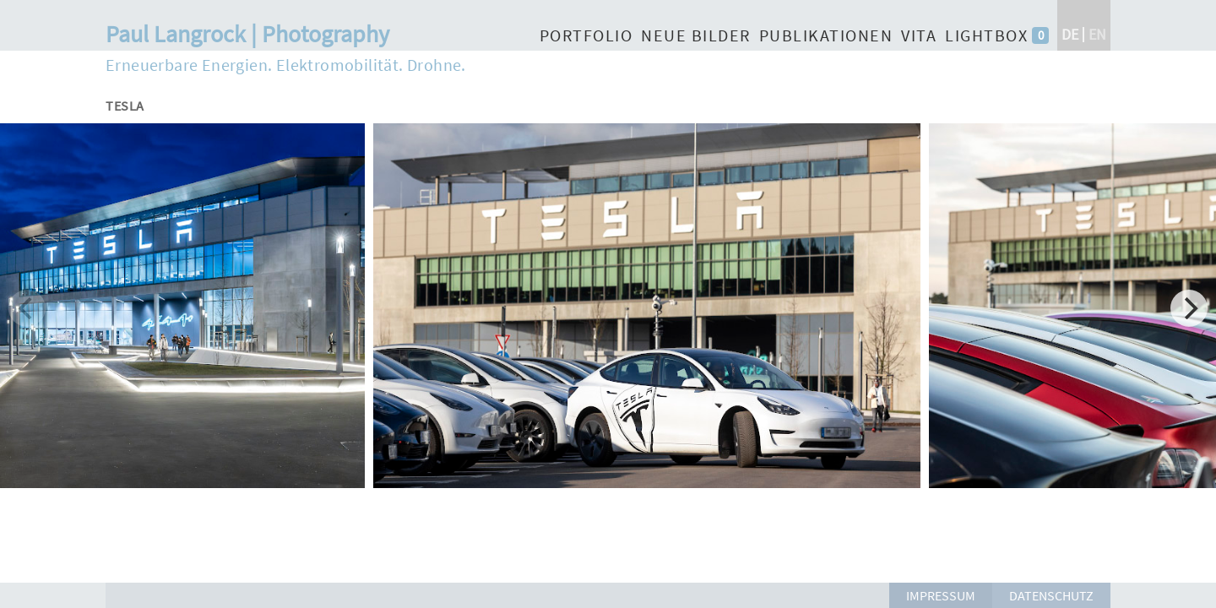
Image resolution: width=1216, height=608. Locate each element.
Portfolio (586, 35)
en (1097, 34)
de (1069, 34)
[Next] (1189, 308)
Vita (918, 35)
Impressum (940, 595)
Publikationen (826, 35)
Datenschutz (1051, 595)
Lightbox (986, 35)
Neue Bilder (696, 35)
